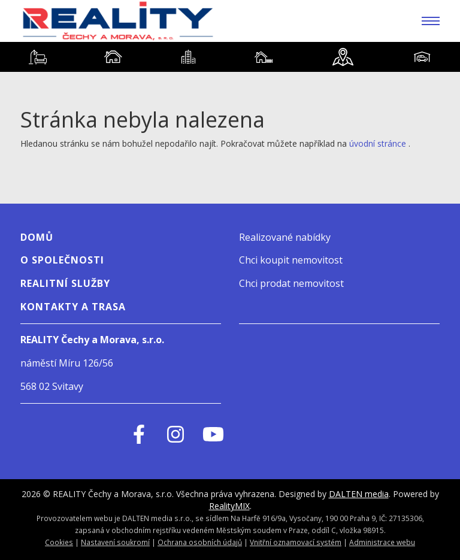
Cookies (59, 542)
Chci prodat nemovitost (291, 283)
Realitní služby (65, 283)
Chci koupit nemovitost (291, 260)
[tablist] (230, 57)
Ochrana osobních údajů (200, 542)
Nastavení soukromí (115, 542)
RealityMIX (229, 505)
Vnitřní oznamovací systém (295, 542)
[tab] (37, 57)
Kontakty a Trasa (73, 306)
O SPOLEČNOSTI (62, 260)
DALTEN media (359, 494)
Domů (36, 237)
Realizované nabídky (285, 237)
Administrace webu (382, 542)
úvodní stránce (377, 143)
